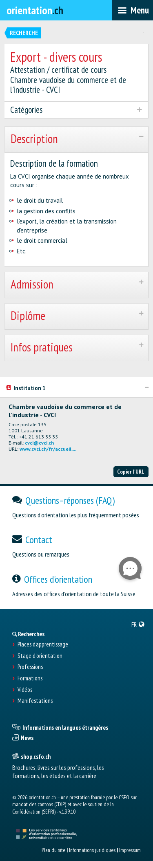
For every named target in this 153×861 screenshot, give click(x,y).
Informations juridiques (92, 850)
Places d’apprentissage (43, 644)
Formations (30, 678)
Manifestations (35, 700)
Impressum (130, 850)
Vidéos (25, 689)
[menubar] (132, 10)
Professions (30, 667)
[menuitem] (138, 624)
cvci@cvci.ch (39, 443)
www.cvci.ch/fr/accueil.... (48, 449)
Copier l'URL (130, 471)
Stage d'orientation (40, 656)
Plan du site (53, 850)
